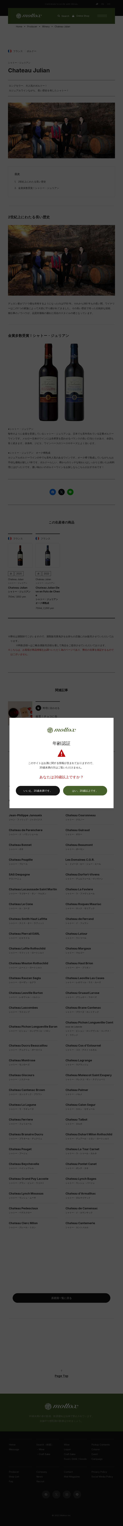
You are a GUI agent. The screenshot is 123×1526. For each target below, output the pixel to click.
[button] (85, 790)
